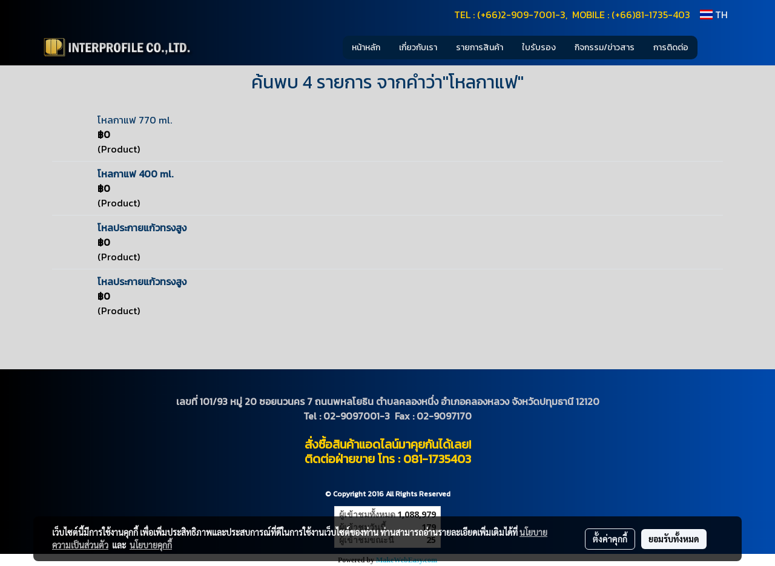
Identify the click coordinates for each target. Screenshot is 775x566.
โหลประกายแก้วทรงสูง (141, 227)
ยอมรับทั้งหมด (673, 538)
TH (714, 14)
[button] (716, 47)
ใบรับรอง (539, 47)
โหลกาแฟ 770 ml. (134, 120)
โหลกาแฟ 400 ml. (135, 173)
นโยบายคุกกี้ (151, 544)
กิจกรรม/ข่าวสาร (605, 47)
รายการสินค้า (479, 47)
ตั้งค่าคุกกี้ (610, 538)
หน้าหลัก (366, 47)
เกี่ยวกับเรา (418, 47)
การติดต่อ (670, 47)
